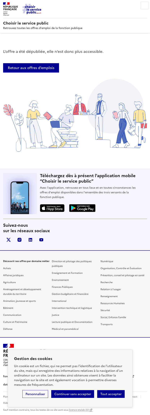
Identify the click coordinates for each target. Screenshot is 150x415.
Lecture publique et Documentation (72, 322)
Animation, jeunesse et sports (19, 301)
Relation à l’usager (111, 289)
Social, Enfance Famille (113, 317)
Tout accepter (111, 394)
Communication (12, 315)
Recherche (107, 282)
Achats (7, 268)
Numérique (107, 261)
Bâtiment (8, 308)
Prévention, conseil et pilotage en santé (122, 275)
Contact (132, 396)
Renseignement (109, 296)
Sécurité (105, 310)
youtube (41, 240)
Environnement (60, 280)
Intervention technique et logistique (72, 308)
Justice (55, 315)
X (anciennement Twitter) (8, 240)
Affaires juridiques (13, 275)
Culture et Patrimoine (15, 322)
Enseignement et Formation (67, 273)
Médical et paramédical (65, 329)
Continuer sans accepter (72, 394)
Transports (107, 324)
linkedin (30, 240)
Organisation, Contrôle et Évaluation (121, 268)
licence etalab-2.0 (79, 410)
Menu (144, 5)
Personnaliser (35, 394)
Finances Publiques (62, 287)
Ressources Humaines (113, 303)
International (59, 301)
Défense (7, 329)
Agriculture (9, 282)
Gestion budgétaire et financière (70, 294)
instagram (19, 240)
